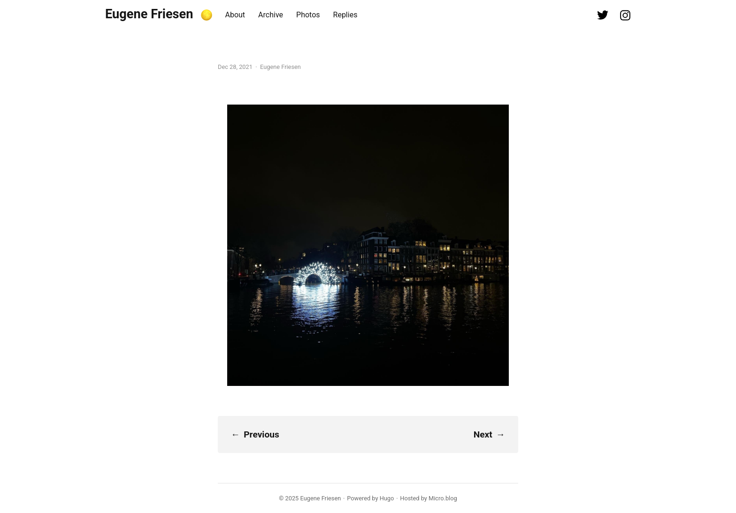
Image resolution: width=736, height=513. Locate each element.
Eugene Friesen (149, 14)
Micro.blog (443, 498)
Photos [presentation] (308, 14)
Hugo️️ (387, 498)
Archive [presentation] (270, 14)
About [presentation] (235, 14)
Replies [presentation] (345, 14)
